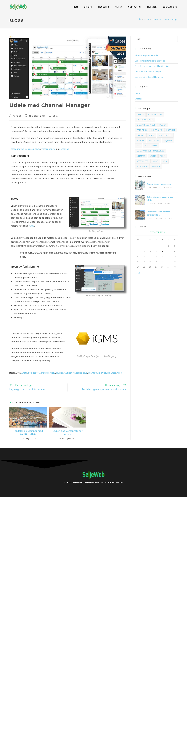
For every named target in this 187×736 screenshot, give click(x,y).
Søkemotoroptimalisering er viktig (150, 60)
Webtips (138, 98)
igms (85, 373)
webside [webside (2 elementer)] (156, 166)
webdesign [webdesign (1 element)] (142, 166)
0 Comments (168, 187)
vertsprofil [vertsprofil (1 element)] (143, 161)
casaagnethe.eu (19, 148)
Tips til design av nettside (146, 55)
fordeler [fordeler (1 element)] (170, 130)
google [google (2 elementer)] (141, 135)
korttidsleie (94, 373)
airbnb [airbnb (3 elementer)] (140, 114)
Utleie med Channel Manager (165, 19)
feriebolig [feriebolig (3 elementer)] (156, 130)
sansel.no (64, 148)
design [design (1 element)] (162, 125)
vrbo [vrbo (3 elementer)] (155, 161)
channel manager (64, 373)
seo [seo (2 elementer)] (138, 145)
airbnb (24, 373)
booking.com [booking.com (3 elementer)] (155, 114)
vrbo (119, 373)
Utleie (56, 115)
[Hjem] (140, 19)
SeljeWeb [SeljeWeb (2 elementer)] (168, 140)
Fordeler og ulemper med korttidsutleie (28, 432)
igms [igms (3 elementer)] (151, 135)
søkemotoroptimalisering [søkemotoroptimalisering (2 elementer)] (150, 151)
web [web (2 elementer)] (165, 161)
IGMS (31, 225)
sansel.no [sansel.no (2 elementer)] (154, 140)
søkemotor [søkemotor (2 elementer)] (151, 145)
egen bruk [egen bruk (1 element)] (142, 130)
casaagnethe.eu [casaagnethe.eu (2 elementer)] (145, 119)
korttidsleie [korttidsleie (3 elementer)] (165, 135)
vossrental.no (48, 148)
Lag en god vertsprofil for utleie (68, 432)
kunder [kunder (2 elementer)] (140, 140)
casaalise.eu (34, 148)
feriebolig (77, 373)
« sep (137, 272)
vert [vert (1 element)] (162, 156)
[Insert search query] (156, 39)
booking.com (34, 373)
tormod (17, 115)
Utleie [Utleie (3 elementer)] (153, 156)
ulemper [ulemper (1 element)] (141, 156)
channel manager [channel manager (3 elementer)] (146, 125)
